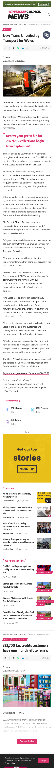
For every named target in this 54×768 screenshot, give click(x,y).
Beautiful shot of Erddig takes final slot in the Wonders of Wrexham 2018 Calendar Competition (18, 615)
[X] (39, 409)
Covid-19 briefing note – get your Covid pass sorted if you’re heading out (18, 569)
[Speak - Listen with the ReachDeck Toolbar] (46, 35)
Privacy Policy (10, 763)
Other (7, 29)
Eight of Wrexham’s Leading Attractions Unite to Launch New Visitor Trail (16, 526)
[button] (43, 760)
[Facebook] (14, 409)
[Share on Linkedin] (23, 48)
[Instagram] (14, 421)
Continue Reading (27, 741)
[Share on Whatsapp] (18, 48)
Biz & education (8, 517)
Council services (8, 501)
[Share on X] (14, 48)
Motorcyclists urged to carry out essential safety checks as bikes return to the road (18, 542)
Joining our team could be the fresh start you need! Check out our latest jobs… (17, 510)
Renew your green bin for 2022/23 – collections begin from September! (25, 140)
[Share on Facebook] (9, 48)
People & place (8, 533)
